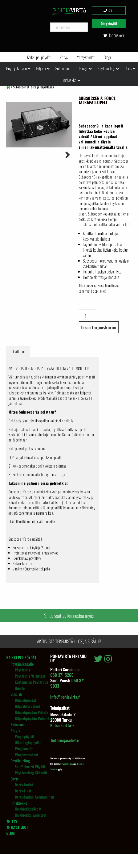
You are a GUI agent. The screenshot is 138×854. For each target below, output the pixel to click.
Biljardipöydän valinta (31, 712)
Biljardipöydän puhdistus (34, 718)
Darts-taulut (24, 784)
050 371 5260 (62, 675)
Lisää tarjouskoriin (98, 327)
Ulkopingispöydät (28, 742)
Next (66, 125)
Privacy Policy (66, 763)
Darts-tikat (23, 791)
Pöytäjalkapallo (16, 68)
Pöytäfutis (22, 670)
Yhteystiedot (85, 57)
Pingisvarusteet (26, 754)
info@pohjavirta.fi (65, 697)
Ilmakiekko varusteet (30, 815)
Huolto (20, 688)
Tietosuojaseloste (64, 740)
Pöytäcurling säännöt (31, 772)
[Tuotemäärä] (87, 315)
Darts (128, 68)
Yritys (64, 57)
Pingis (83, 68)
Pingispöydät (24, 736)
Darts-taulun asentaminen (34, 797)
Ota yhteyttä (109, 23)
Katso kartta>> (62, 725)
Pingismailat (24, 748)
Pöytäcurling (106, 68)
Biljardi (41, 68)
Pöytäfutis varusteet (30, 676)
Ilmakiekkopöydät (28, 809)
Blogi (107, 57)
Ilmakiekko (69, 80)
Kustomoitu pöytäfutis (31, 682)
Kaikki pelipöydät (38, 57)
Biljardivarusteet (27, 706)
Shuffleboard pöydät (30, 766)
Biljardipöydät (25, 700)
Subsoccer (62, 68)
